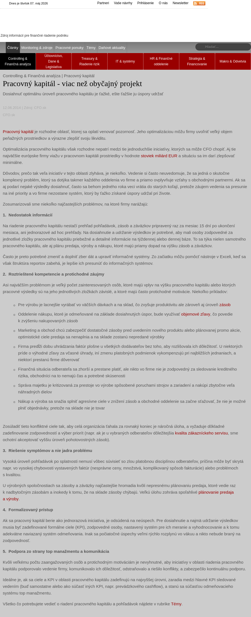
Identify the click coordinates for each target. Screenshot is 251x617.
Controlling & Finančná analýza (18, 61)
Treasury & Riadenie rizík (89, 61)
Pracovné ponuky (69, 48)
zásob (224, 304)
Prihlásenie (145, 3)
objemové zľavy (195, 314)
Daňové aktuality (112, 48)
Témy (91, 48)
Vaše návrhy (123, 3)
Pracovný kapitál (18, 131)
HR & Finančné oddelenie (161, 61)
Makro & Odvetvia (233, 61)
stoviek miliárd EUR (159, 155)
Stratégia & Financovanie (197, 61)
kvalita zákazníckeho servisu (201, 433)
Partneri (103, 3)
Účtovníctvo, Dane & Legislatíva (53, 61)
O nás (163, 3)
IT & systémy (125, 61)
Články (12, 48)
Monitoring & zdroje (37, 48)
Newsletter (180, 3)
